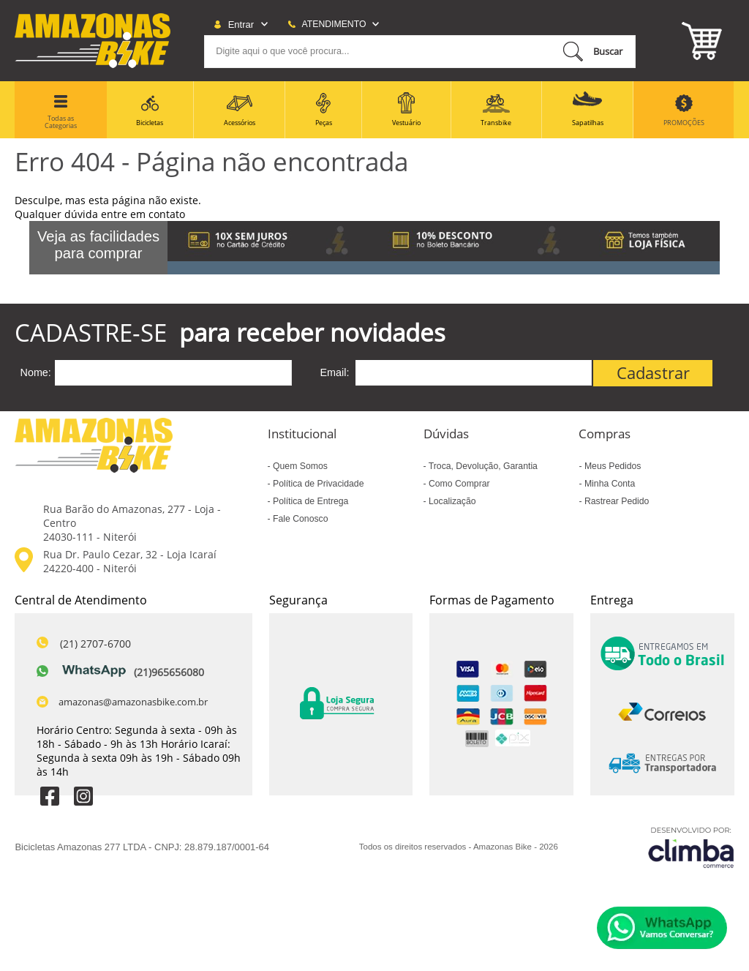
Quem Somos (299, 466)
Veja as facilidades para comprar (98, 244)
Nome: (35, 372)
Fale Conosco (299, 519)
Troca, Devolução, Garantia (482, 466)
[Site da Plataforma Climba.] (691, 847)
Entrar (241, 24)
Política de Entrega (310, 501)
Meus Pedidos (611, 466)
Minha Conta (609, 484)
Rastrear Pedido (616, 501)
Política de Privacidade (317, 484)
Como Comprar (458, 484)
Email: (335, 372)
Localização (451, 501)
